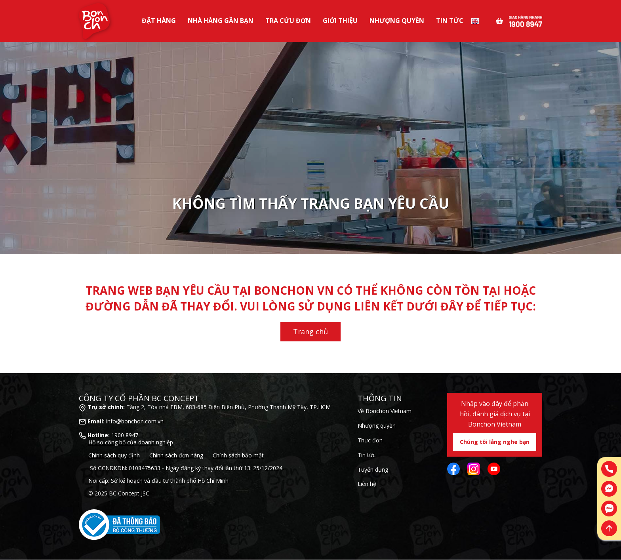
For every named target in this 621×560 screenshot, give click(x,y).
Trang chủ (310, 331)
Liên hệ (367, 484)
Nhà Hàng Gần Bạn (220, 20)
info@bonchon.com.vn (135, 421)
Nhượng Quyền (397, 20)
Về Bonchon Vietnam (384, 411)
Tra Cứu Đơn (288, 20)
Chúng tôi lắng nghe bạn (495, 442)
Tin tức (449, 20)
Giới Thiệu (340, 20)
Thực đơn (370, 440)
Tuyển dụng (373, 469)
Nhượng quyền (377, 425)
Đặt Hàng (159, 20)
